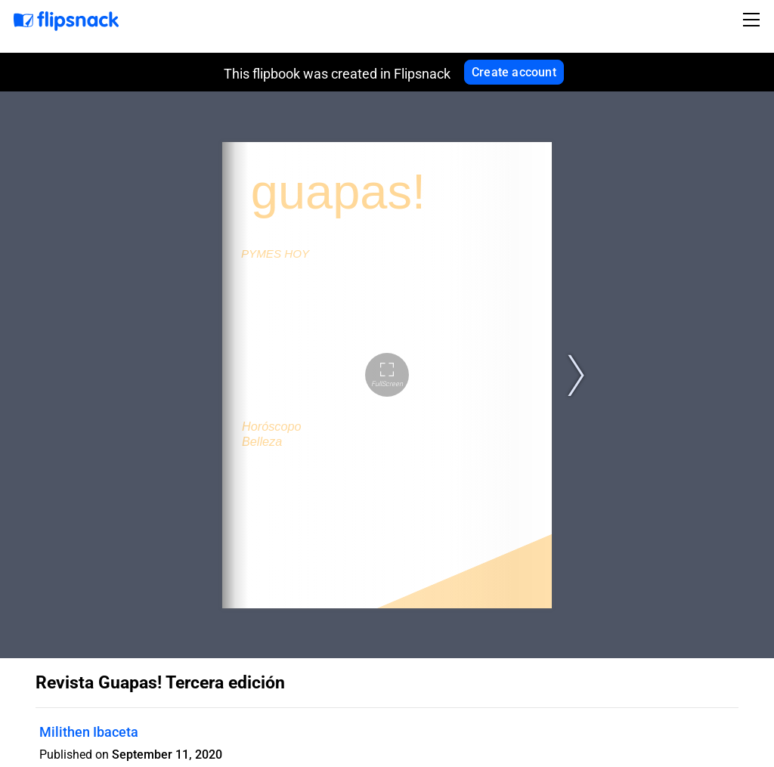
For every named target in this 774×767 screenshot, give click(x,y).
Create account (514, 72)
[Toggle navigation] (753, 20)
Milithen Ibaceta (88, 732)
